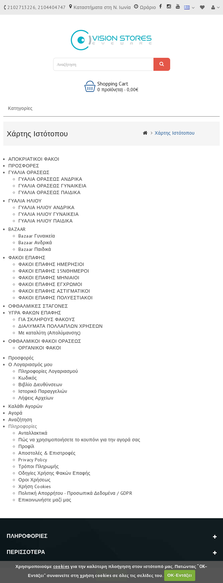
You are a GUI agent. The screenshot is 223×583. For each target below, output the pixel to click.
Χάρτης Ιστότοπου (175, 133)
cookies (61, 566)
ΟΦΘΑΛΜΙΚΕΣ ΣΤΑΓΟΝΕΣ (38, 306)
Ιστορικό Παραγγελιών (42, 391)
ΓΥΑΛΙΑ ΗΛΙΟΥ (25, 201)
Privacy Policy (32, 460)
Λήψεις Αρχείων (35, 398)
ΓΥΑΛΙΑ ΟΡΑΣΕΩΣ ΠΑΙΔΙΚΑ (49, 192)
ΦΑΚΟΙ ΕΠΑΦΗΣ (26, 258)
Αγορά (15, 413)
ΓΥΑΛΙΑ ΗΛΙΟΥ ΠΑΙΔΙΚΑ (45, 221)
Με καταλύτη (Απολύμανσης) (49, 333)
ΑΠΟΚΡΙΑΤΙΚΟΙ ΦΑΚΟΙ (33, 159)
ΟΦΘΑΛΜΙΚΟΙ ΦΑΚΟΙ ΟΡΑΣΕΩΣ (44, 341)
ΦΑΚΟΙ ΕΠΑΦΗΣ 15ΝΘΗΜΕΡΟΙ (53, 271)
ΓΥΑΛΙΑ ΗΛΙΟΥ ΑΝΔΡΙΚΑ (46, 207)
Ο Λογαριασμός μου (30, 364)
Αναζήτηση (161, 63)
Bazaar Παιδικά (34, 249)
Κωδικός (27, 378)
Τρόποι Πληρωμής (38, 466)
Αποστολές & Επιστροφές (47, 453)
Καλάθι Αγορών (25, 406)
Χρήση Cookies (34, 486)
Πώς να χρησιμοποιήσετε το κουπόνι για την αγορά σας (79, 440)
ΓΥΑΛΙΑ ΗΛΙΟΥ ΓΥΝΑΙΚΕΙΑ (48, 214)
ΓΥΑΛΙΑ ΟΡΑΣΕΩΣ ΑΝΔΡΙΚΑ (50, 179)
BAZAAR (16, 229)
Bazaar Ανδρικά (35, 243)
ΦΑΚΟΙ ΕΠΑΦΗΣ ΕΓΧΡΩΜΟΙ (50, 284)
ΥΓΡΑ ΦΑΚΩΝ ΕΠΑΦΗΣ (34, 313)
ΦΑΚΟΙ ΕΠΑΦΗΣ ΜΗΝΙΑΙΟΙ (48, 278)
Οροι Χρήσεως (34, 480)
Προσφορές (21, 358)
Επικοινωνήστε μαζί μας (44, 500)
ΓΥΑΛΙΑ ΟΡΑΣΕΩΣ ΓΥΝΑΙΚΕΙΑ (52, 186)
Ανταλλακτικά (32, 433)
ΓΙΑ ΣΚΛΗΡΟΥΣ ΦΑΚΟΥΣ (46, 319)
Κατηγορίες (20, 108)
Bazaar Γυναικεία (36, 236)
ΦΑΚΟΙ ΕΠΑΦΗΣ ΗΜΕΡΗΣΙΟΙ (51, 264)
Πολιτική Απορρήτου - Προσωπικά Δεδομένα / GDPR (75, 493)
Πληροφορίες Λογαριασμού (48, 371)
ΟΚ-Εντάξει (179, 575)
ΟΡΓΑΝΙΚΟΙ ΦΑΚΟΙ (39, 348)
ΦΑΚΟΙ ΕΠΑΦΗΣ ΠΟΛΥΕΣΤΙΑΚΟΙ (55, 298)
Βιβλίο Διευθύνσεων (40, 385)
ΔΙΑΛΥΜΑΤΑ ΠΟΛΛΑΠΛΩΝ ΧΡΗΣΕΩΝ (60, 326)
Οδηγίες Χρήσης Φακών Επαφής (54, 473)
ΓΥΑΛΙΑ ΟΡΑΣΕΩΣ (28, 172)
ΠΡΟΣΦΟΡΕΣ (23, 166)
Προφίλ (26, 446)
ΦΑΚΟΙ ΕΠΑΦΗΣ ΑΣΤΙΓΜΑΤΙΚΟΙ (54, 291)
